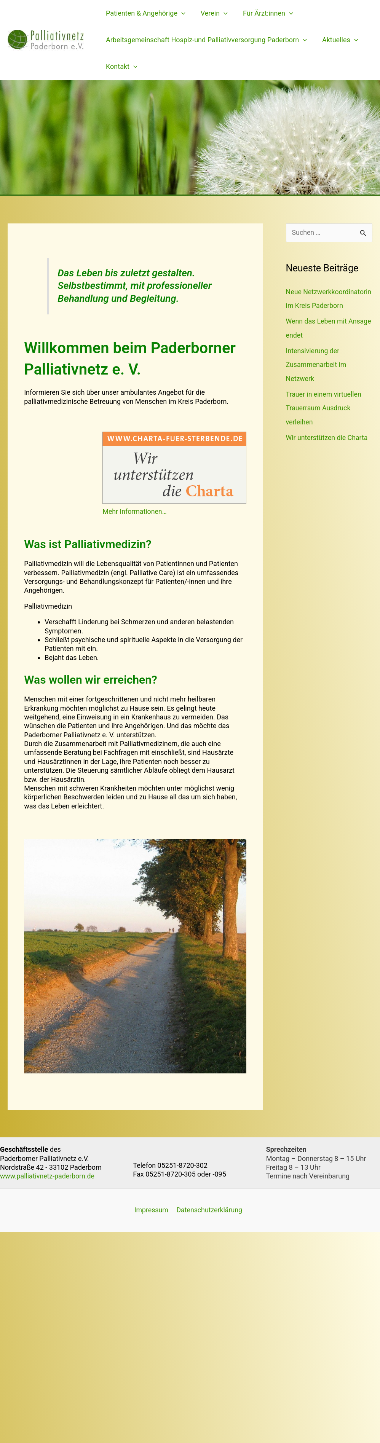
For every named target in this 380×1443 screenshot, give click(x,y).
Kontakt (121, 66)
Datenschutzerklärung (207, 1210)
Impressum (150, 1210)
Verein (211, 13)
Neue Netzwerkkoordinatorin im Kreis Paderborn (325, 305)
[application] (181, 13)
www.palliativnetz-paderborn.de (48, 1176)
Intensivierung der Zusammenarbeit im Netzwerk (316, 377)
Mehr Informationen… (135, 511)
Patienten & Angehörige (145, 13)
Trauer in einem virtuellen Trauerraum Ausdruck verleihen (324, 420)
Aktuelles (338, 40)
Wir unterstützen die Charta (327, 449)
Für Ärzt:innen (264, 13)
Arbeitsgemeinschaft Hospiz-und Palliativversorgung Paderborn (205, 40)
